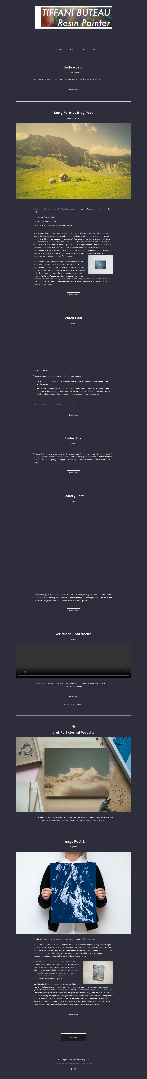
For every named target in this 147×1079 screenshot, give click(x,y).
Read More (73, 89)
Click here (72, 394)
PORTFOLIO (58, 49)
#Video (66, 704)
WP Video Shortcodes (73, 634)
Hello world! (73, 67)
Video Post (73, 318)
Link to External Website (74, 732)
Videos (73, 323)
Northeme (71, 1063)
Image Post (73, 847)
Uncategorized (73, 73)
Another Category (73, 118)
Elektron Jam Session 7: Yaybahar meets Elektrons (59, 405)
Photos (73, 443)
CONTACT (84, 49)
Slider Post (73, 438)
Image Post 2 (73, 841)
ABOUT (71, 49)
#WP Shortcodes (77, 704)
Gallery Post (73, 496)
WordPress (88, 1063)
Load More (73, 1037)
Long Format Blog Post (73, 112)
